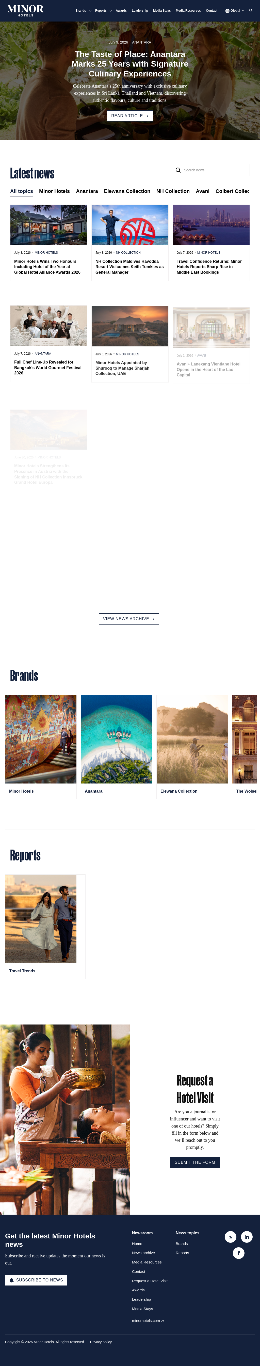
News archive (143, 1253)
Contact (211, 10)
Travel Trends (22, 971)
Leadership (140, 10)
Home (137, 1243)
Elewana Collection (179, 791)
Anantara (141, 42)
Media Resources (188, 10)
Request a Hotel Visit (150, 1281)
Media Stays (162, 10)
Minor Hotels (21, 791)
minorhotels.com (146, 1320)
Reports (101, 10)
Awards (121, 10)
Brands (80, 10)
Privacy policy (101, 1342)
